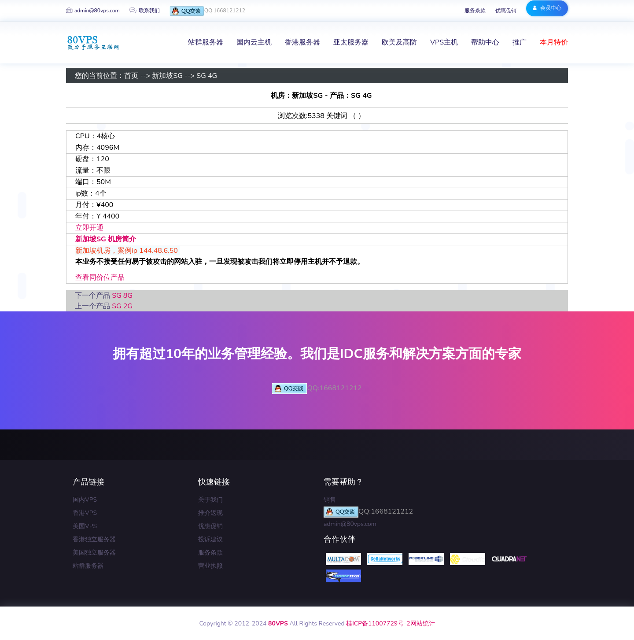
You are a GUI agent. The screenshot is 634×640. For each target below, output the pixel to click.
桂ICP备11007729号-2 (378, 623)
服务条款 (475, 10)
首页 (131, 76)
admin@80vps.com (93, 10)
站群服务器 (88, 566)
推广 (519, 42)
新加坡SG (167, 76)
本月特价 (554, 42)
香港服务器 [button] (302, 42)
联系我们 (144, 10)
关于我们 (210, 500)
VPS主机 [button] (444, 42)
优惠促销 (505, 10)
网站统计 (422, 623)
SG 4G (206, 76)
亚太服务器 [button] (351, 42)
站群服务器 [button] (205, 42)
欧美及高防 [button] (399, 42)
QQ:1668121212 (207, 11)
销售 (330, 500)
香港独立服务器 (94, 539)
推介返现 (210, 513)
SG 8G (122, 295)
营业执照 (210, 566)
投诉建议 (210, 539)
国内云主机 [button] (254, 42)
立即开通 (89, 228)
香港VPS (85, 513)
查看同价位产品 (100, 277)
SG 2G (122, 306)
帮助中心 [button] (485, 42)
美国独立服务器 (94, 552)
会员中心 (547, 7)
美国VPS (85, 526)
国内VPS (85, 500)
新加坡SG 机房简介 (105, 239)
